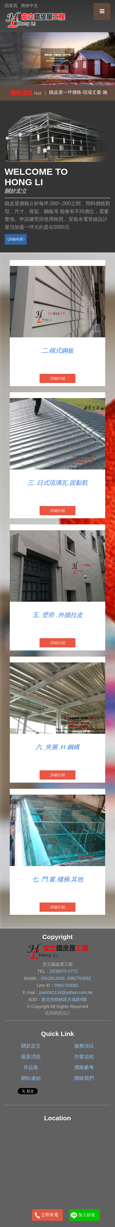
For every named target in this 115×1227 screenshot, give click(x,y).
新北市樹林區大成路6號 (64, 999)
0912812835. (54, 978)
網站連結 (31, 1078)
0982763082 (79, 978)
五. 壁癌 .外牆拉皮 (57, 615)
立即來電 (49, 1214)
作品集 (31, 1067)
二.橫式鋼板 (57, 350)
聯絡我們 (84, 1078)
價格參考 (84, 1067)
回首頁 (11, 5)
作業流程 (84, 1056)
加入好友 (86, 1214)
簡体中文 (29, 5)
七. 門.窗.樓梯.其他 (57, 879)
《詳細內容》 (16, 239)
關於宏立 (31, 1046)
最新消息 (31, 1056)
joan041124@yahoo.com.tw (65, 992)
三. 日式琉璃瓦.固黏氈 (57, 482)
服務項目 (84, 1046)
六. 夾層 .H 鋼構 (57, 747)
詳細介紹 (57, 378)
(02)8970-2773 (63, 971)
